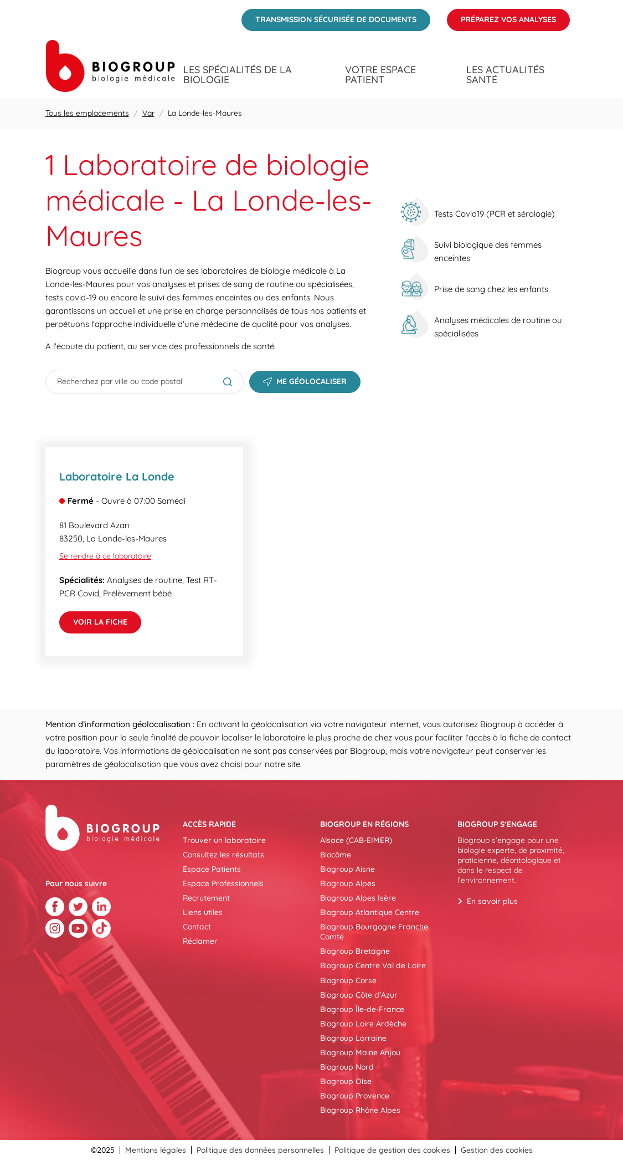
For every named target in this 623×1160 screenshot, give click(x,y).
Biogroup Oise (346, 1081)
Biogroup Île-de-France (362, 1009)
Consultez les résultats (223, 855)
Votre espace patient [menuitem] (380, 75)
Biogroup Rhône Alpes (360, 1110)
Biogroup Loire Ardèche (363, 1024)
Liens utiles (203, 912)
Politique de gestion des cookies (392, 1150)
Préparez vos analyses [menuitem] (501, 16)
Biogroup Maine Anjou (360, 1052)
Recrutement (206, 898)
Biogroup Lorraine (353, 1038)
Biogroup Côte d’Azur (359, 995)
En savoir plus (492, 901)
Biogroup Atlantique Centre (369, 912)
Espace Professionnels (223, 883)
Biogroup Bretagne (355, 951)
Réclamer (200, 941)
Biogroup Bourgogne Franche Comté (374, 932)
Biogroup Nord (347, 1067)
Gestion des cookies (497, 1150)
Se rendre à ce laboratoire (105, 556)
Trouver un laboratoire (224, 840)
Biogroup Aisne (347, 869)
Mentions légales (155, 1150)
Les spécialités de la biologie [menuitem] (237, 75)
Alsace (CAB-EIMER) (356, 840)
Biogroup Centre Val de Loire (373, 965)
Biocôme (335, 855)
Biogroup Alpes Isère (358, 898)
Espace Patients (212, 869)
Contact (197, 927)
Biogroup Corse (348, 980)
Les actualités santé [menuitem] (505, 75)
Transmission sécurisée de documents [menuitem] (328, 16)
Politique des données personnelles (260, 1150)
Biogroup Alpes (347, 883)
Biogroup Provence (354, 1096)
